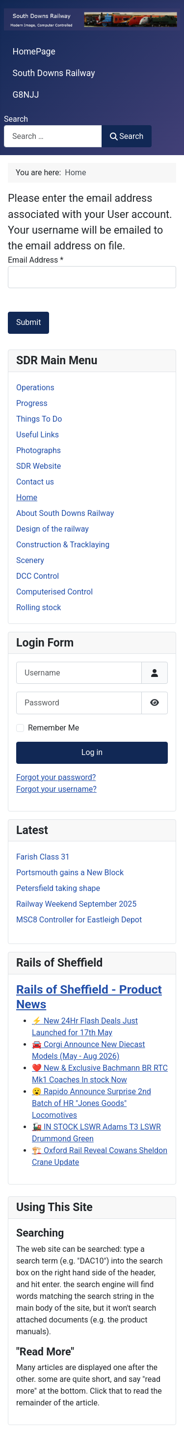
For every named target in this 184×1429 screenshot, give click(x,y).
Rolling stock (38, 607)
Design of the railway (52, 529)
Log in (92, 752)
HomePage (34, 51)
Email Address (35, 260)
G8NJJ (26, 95)
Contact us (35, 481)
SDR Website (38, 466)
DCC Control (37, 576)
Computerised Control (54, 591)
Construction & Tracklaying (62, 544)
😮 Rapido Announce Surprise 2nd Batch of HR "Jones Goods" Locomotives (91, 1103)
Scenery (30, 560)
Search (16, 119)
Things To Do (39, 419)
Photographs (38, 450)
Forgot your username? (56, 789)
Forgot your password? (56, 777)
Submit (28, 322)
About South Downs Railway (65, 513)
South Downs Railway (54, 73)
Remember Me (53, 727)
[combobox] (53, 136)
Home (26, 497)
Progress (32, 403)
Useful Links (37, 434)
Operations (35, 387)
